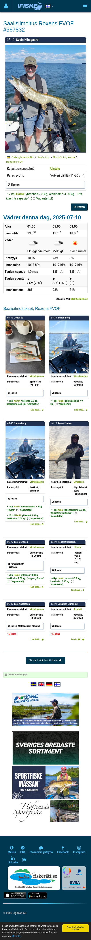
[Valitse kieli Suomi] (57, 684)
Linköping (43, 157)
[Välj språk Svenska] (34, 684)
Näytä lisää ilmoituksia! (45, 660)
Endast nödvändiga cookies (75, 928)
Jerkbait (78, 609)
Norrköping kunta (64, 157)
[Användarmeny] (6, 6)
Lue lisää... (37, 410)
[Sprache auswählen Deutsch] (49, 684)
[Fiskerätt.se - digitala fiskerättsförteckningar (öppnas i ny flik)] (34, 878)
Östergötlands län (22, 157)
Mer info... (17, 936)
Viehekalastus (37, 376)
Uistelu (55, 168)
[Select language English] (42, 684)
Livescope (79, 482)
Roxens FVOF (14, 161)
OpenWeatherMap (79, 299)
